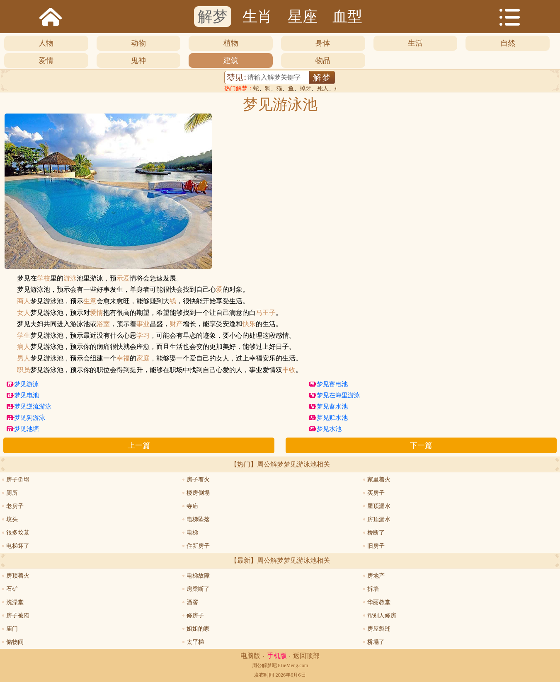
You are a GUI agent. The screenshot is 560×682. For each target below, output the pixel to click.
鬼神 (138, 60)
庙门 (12, 629)
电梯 (192, 533)
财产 (176, 324)
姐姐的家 (198, 629)
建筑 (230, 60)
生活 (415, 43)
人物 (46, 43)
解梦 (213, 16)
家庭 (143, 358)
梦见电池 (26, 395)
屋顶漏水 (378, 506)
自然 (507, 43)
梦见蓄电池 (332, 384)
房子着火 (198, 479)
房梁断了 (198, 589)
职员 (23, 370)
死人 (323, 88)
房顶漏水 (378, 519)
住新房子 (198, 546)
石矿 (12, 589)
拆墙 (373, 589)
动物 (138, 43)
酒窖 (192, 602)
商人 (23, 301)
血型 (347, 16)
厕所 (12, 493)
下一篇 (421, 445)
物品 (322, 60)
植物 (230, 43)
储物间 (15, 642)
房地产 (376, 576)
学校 (43, 278)
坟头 (12, 519)
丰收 (289, 370)
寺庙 (192, 506)
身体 (322, 43)
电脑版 (250, 655)
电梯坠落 (198, 519)
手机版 (277, 655)
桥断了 (376, 533)
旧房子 (376, 546)
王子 (269, 313)
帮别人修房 (381, 615)
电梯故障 (198, 576)
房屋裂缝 (378, 629)
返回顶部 (306, 655)
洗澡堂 (15, 602)
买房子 (376, 493)
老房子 (15, 506)
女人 (23, 313)
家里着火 (378, 479)
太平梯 (195, 642)
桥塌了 (376, 642)
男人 (23, 358)
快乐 (249, 324)
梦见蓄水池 (332, 406)
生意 (90, 301)
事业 (143, 324)
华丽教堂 (378, 602)
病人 (23, 347)
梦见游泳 (26, 384)
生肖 (257, 16)
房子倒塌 (17, 479)
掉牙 (305, 88)
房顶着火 (17, 576)
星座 (303, 16)
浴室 (103, 324)
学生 (23, 335)
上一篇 (139, 445)
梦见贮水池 (332, 417)
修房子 (195, 615)
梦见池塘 (26, 429)
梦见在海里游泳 (338, 395)
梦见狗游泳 (29, 417)
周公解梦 (262, 665)
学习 (143, 335)
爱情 (46, 60)
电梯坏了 (17, 546)
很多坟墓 (17, 533)
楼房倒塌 (198, 493)
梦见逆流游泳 (32, 406)
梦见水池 (329, 429)
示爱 (123, 278)
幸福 (123, 358)
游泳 (70, 278)
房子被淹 (17, 615)
